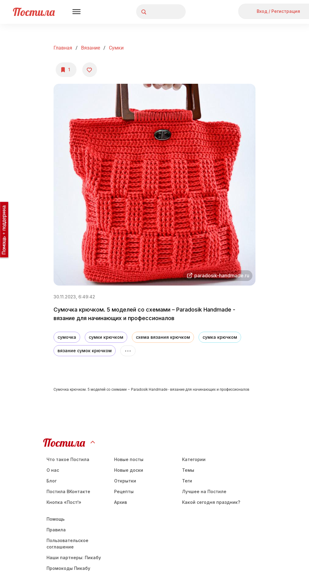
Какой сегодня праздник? (211, 502)
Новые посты (128, 459)
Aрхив (120, 502)
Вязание (90, 48)
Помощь (56, 519)
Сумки (116, 48)
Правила (56, 529)
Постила (34, 12)
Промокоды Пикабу (68, 568)
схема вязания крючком (163, 337)
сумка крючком (220, 337)
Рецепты (124, 491)
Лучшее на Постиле (204, 491)
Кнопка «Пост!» (64, 502)
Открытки (125, 480)
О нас (53, 470)
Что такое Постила (68, 459)
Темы (188, 470)
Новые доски (128, 470)
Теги (187, 480)
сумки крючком (106, 337)
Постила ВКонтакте (68, 491)
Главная (63, 48)
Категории (194, 459)
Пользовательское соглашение (67, 543)
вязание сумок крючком (85, 350)
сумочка (67, 337)
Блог (52, 480)
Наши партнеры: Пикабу (74, 557)
